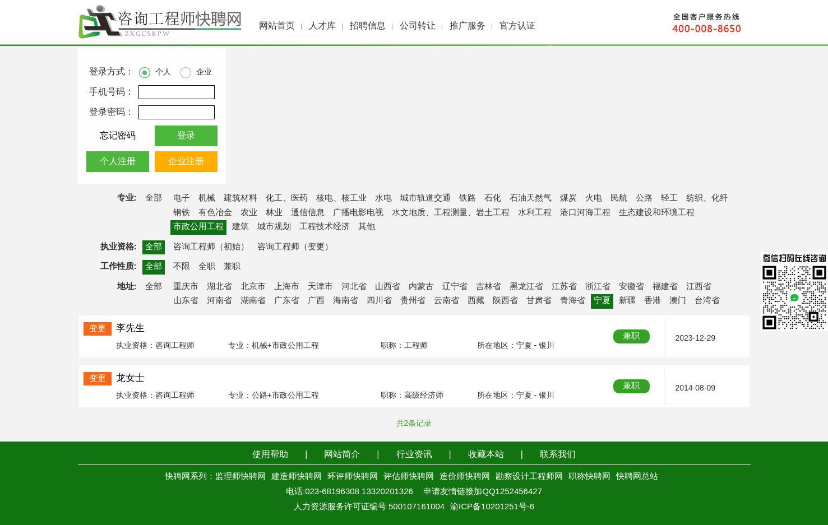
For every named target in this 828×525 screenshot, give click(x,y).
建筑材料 (240, 198)
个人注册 (118, 161)
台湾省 (707, 300)
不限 (181, 266)
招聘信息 (368, 26)
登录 (186, 136)
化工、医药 (287, 198)
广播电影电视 (358, 212)
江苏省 (564, 286)
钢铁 (181, 212)
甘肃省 (539, 300)
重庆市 (185, 286)
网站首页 (277, 26)
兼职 (232, 266)
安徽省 (631, 286)
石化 (492, 198)
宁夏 (602, 300)
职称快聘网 (589, 476)
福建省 (665, 286)
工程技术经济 (324, 226)
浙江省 (597, 286)
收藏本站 (486, 454)
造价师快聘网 (465, 476)
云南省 (446, 300)
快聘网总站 (637, 476)
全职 (206, 266)
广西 (316, 300)
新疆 (627, 300)
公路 (644, 198)
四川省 (379, 300)
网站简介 (342, 454)
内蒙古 (421, 286)
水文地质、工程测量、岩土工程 (451, 212)
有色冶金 (215, 212)
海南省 (345, 300)
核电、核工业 (341, 198)
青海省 (572, 300)
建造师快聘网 (296, 476)
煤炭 (568, 198)
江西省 (698, 286)
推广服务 (467, 26)
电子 (181, 198)
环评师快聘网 (352, 476)
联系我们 (558, 454)
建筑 (240, 226)
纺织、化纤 (707, 198)
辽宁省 (455, 286)
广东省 (286, 300)
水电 (383, 198)
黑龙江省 (526, 286)
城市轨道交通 (425, 198)
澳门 (677, 300)
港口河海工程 (585, 212)
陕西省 (505, 300)
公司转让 (418, 26)
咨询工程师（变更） (295, 247)
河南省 (219, 300)
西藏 (476, 300)
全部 (153, 198)
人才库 (322, 26)
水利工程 (535, 212)
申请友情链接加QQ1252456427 (482, 491)
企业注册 (186, 161)
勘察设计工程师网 (529, 476)
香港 (652, 300)
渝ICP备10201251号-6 (492, 507)
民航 (618, 198)
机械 (206, 198)
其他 (366, 226)
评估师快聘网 (408, 476)
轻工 (669, 198)
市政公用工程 (198, 226)
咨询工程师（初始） (211, 247)
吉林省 (488, 286)
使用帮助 (270, 454)
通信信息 (308, 212)
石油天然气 (531, 198)
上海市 (286, 286)
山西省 (387, 286)
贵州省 (412, 300)
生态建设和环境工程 (657, 212)
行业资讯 (414, 454)
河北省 (354, 286)
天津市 (320, 286)
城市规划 (274, 226)
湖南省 (253, 300)
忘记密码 (118, 136)
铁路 (467, 198)
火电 (593, 198)
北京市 (253, 286)
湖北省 (219, 286)
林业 (274, 212)
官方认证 (517, 26)
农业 (248, 212)
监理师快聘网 (240, 476)
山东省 (185, 300)
